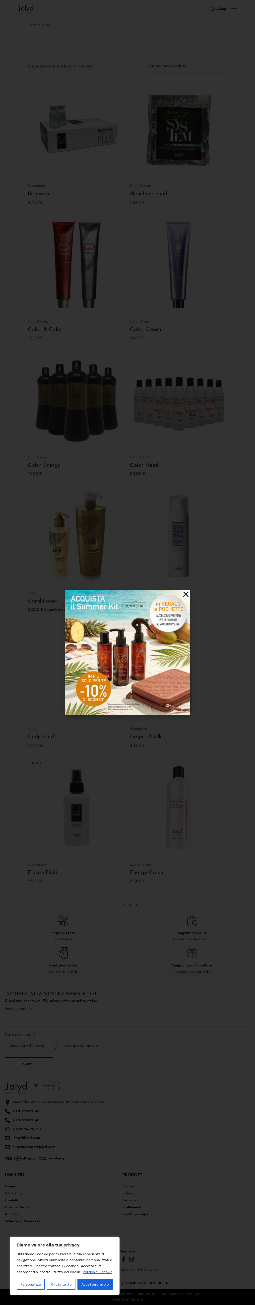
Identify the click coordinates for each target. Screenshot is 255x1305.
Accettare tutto (95, 1284)
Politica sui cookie (97, 1272)
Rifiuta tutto (61, 1284)
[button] (186, 594)
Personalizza (31, 1284)
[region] (65, 1266)
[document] (127, 652)
